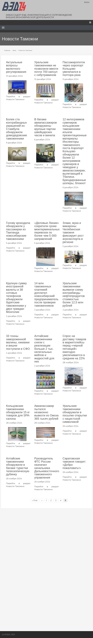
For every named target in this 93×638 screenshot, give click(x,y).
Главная (7, 50)
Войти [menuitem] (86, 2)
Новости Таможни (15, 99)
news (14, 50)
